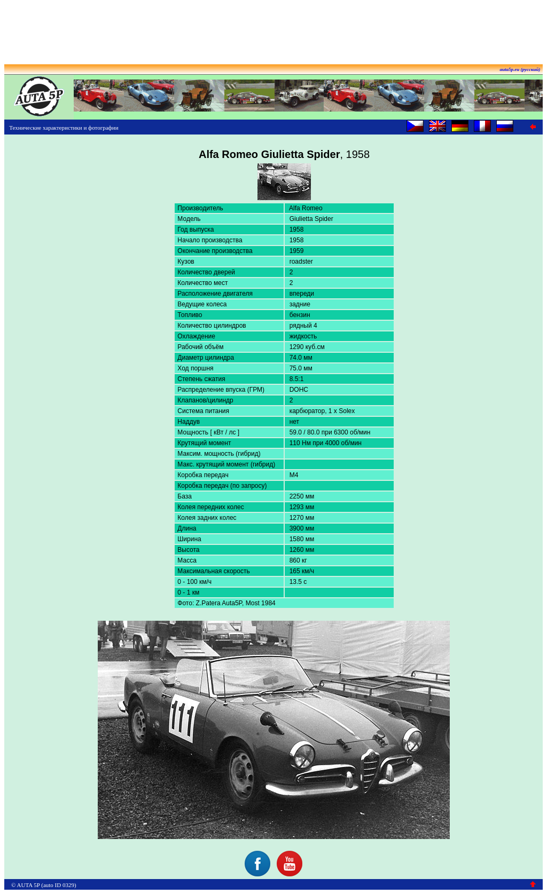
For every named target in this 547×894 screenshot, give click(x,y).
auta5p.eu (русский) (520, 69)
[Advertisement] (273, 28)
